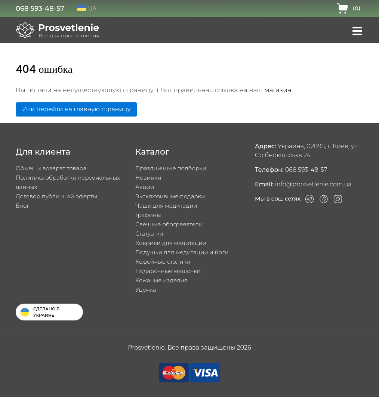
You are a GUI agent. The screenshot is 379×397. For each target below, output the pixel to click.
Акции (144, 186)
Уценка (145, 289)
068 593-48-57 (40, 8)
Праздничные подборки (170, 168)
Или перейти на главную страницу (76, 109)
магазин (278, 90)
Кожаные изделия (161, 280)
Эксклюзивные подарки (170, 196)
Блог (22, 205)
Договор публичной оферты (56, 196)
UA (86, 8)
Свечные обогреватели (169, 224)
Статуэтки (149, 233)
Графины (148, 214)
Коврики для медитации (170, 242)
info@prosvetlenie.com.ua (313, 184)
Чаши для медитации (166, 205)
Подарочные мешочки (168, 271)
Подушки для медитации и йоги (181, 252)
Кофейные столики (162, 261)
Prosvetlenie (68, 27)
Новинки (148, 177)
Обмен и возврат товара (51, 168)
